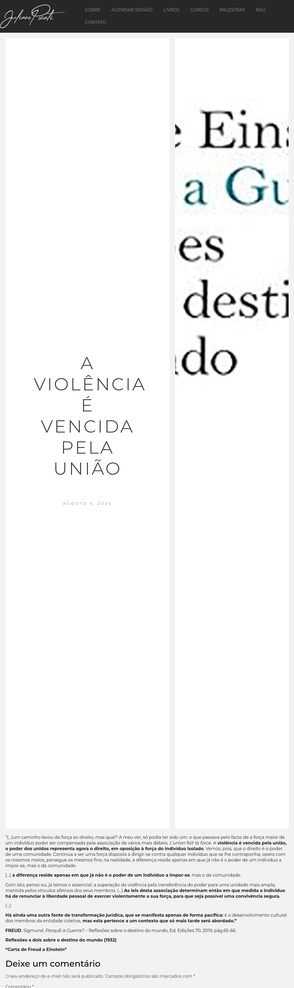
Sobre (93, 9)
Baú (261, 9)
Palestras (232, 9)
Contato (95, 22)
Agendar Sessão (132, 9)
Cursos (199, 9)
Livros (171, 9)
